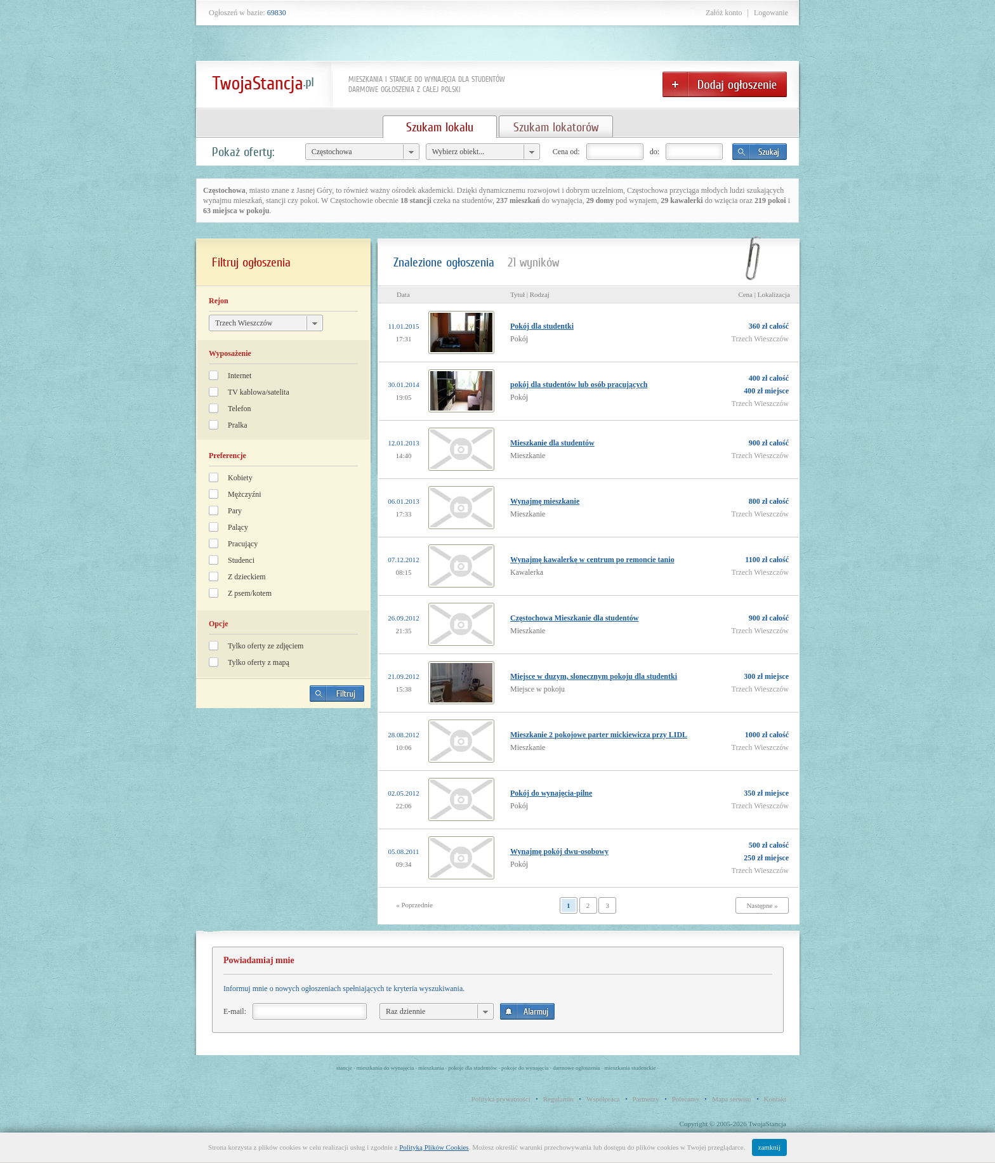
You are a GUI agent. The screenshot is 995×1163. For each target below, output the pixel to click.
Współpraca (603, 1099)
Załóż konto (724, 12)
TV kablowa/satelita (258, 392)
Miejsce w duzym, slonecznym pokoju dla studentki (593, 676)
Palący (238, 527)
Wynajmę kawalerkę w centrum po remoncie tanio (592, 559)
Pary (235, 510)
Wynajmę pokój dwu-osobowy (559, 851)
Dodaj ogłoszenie (724, 84)
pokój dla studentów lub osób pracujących (578, 384)
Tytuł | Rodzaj (530, 294)
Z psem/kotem (250, 593)
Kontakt (775, 1099)
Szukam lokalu (439, 127)
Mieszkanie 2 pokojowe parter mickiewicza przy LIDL (598, 734)
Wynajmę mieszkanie (544, 501)
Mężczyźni (244, 494)
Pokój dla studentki (542, 326)
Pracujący (243, 543)
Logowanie (771, 12)
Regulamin (558, 1099)
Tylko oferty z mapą (258, 662)
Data (403, 294)
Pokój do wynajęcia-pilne (551, 793)
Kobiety (240, 477)
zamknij (769, 1147)
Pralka (237, 425)
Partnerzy (646, 1099)
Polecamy (685, 1099)
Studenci (241, 560)
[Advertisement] (283, 806)
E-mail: (234, 1011)
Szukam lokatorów (555, 127)
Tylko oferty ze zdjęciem (265, 645)
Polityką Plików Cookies (433, 1147)
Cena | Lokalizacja (764, 294)
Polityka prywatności (500, 1099)
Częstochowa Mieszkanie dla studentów (574, 618)
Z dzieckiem (247, 576)
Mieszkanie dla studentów (552, 442)
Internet (239, 375)
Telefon (239, 408)
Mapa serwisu (731, 1099)
